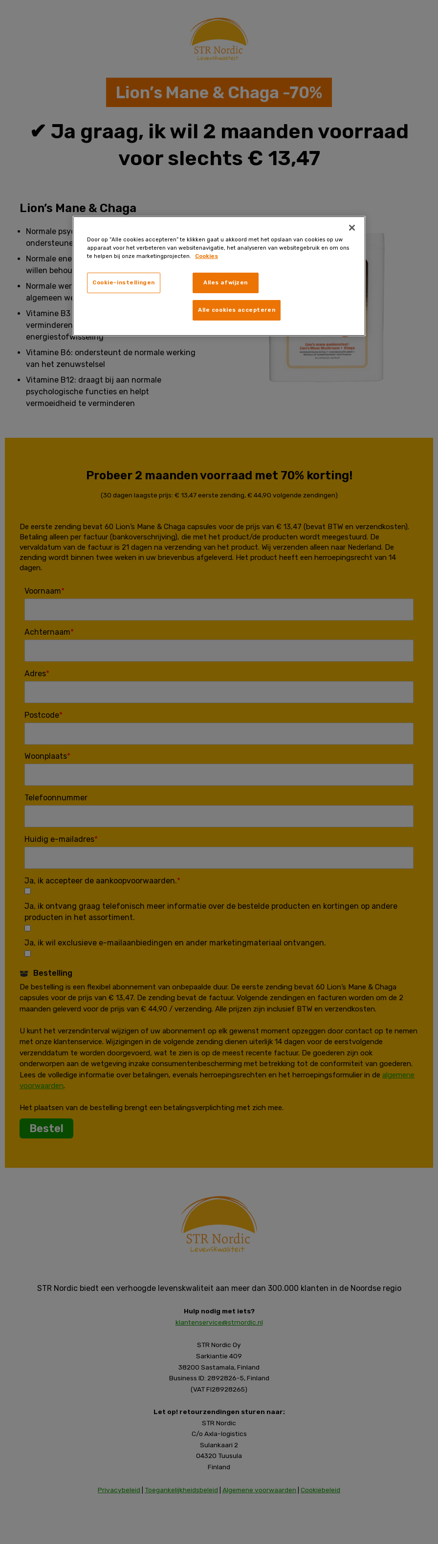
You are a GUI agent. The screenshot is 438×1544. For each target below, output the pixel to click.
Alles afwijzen (225, 282)
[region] (219, 276)
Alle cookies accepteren (236, 309)
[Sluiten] (352, 227)
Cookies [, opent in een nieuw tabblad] (206, 256)
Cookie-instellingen (123, 282)
